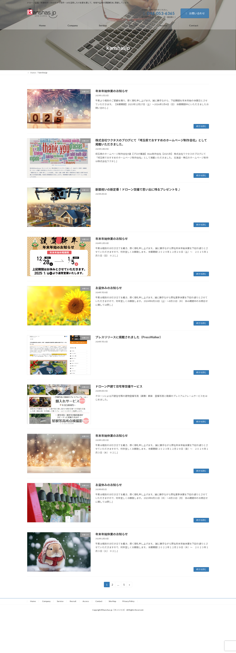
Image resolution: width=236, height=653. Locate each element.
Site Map (112, 601)
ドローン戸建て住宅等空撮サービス (118, 386)
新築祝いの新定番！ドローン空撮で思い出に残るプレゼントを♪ (138, 189)
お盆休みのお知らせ (108, 288)
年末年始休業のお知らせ (111, 91)
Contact (98, 601)
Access (86, 601)
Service (60, 601)
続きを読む (201, 126)
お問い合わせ (195, 13)
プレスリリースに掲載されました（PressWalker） (129, 337)
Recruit (73, 601)
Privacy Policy (128, 601)
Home (33, 601)
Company (46, 601)
